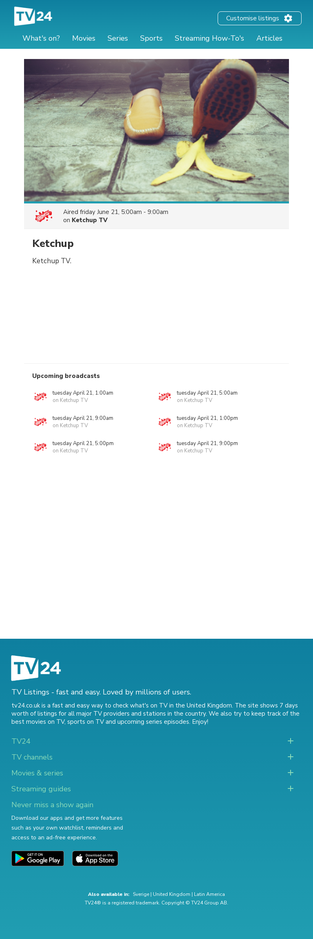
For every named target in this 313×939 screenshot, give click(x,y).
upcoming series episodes (153, 722)
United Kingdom (171, 894)
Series (118, 38)
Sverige (141, 894)
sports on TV (85, 722)
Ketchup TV (90, 220)
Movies (83, 38)
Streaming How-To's (209, 38)
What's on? (41, 38)
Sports (151, 38)
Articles (269, 38)
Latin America (209, 894)
